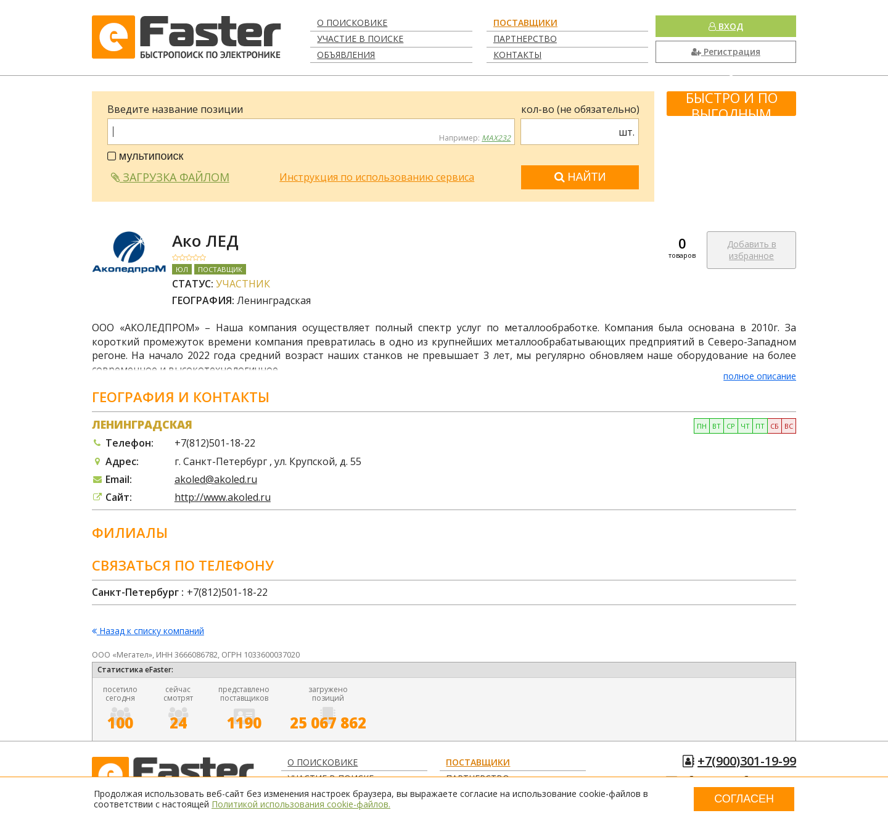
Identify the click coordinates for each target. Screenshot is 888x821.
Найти (580, 177)
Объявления (346, 54)
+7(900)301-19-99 (746, 761)
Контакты (517, 54)
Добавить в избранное (751, 250)
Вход (726, 26)
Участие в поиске (360, 38)
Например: (475, 138)
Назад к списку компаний (148, 631)
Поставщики (525, 22)
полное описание (759, 376)
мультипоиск (145, 156)
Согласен (744, 799)
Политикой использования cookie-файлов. (301, 804)
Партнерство (525, 38)
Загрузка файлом (170, 177)
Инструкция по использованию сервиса (376, 177)
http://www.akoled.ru (223, 497)
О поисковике (352, 22)
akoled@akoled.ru (216, 479)
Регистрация (725, 51)
